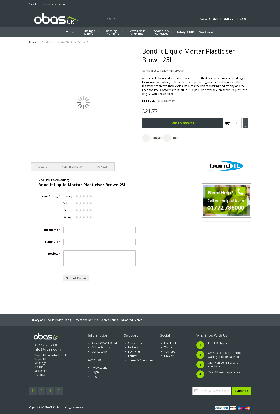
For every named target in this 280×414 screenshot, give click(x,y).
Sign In (217, 18)
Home (32, 42)
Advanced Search (131, 320)
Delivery (133, 347)
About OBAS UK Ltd (104, 343)
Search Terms (109, 320)
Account (205, 18)
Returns (133, 356)
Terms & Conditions (140, 360)
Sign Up (228, 18)
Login (95, 372)
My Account (99, 367)
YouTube (169, 351)
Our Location (100, 351)
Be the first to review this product (163, 70)
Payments (134, 351)
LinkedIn (169, 356)
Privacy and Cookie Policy (47, 320)
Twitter (168, 347)
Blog (68, 320)
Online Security (101, 347)
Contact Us (135, 343)
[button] (152, 138)
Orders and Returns (86, 320)
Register (97, 376)
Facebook (170, 343)
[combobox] (140, 19)
